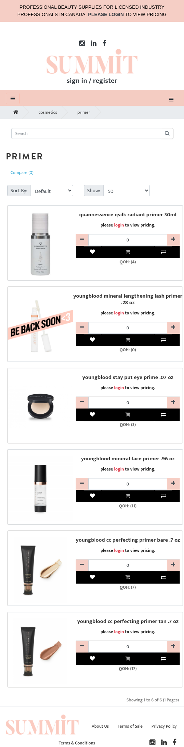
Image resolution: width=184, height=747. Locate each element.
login (119, 225)
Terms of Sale (130, 726)
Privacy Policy (164, 726)
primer (83, 112)
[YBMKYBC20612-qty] (127, 647)
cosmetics (48, 112)
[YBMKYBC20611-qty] (127, 565)
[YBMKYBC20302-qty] (127, 403)
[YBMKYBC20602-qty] (127, 484)
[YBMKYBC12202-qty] (127, 328)
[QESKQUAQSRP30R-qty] (127, 240)
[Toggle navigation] (171, 99)
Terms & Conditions (77, 743)
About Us (100, 726)
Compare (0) (22, 172)
